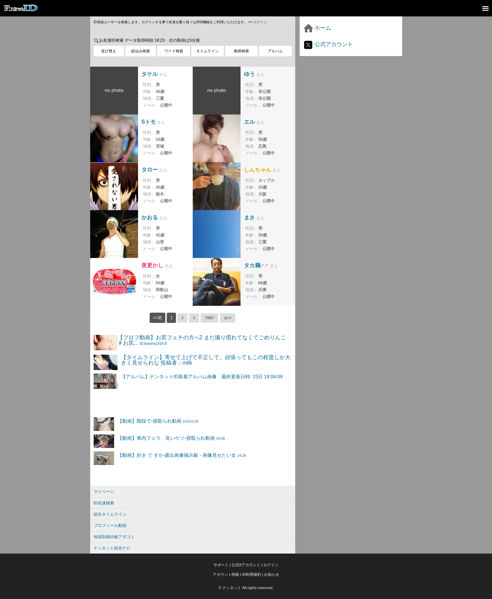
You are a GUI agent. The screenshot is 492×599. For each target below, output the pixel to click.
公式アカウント (328, 44)
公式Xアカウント (246, 565)
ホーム (317, 28)
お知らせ (271, 574)
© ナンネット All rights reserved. (246, 588)
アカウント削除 (226, 574)
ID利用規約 (251, 574)
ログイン (260, 22)
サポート (221, 565)
